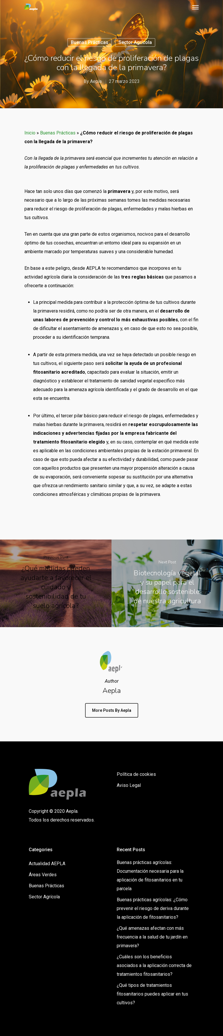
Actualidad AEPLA (47, 863)
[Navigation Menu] (195, 7)
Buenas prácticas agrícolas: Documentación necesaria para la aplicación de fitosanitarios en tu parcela (150, 875)
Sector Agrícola (135, 42)
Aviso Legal (129, 785)
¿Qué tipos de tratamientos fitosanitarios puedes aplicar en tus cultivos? (152, 993)
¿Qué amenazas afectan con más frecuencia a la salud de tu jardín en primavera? (152, 936)
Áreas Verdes (43, 874)
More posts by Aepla (111, 710)
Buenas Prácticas (89, 42)
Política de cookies (136, 774)
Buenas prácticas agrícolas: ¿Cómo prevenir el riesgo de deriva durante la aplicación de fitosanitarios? (153, 908)
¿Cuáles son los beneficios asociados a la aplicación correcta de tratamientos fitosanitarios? (154, 965)
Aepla (96, 81)
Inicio (29, 133)
